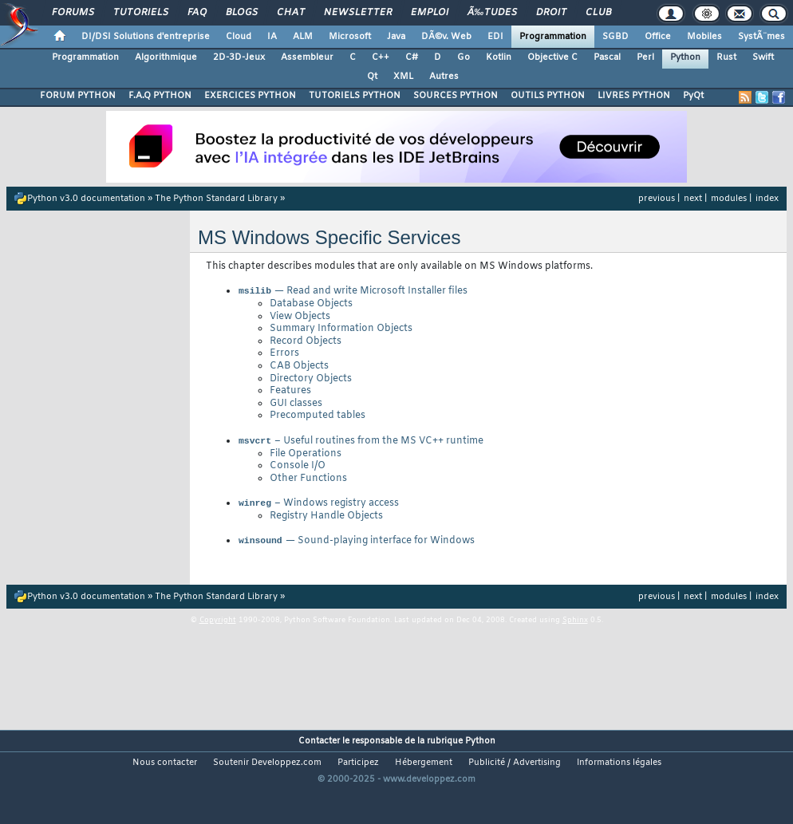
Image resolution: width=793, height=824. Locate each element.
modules (729, 198)
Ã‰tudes (492, 12)
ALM (303, 36)
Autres (444, 76)
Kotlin (498, 57)
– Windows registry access (318, 508)
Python (685, 57)
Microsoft (350, 36)
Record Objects (305, 343)
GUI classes (296, 405)
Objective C (552, 57)
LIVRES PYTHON (634, 95)
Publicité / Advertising (514, 769)
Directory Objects (311, 380)
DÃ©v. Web (446, 36)
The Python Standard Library (216, 198)
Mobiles (704, 36)
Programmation (552, 36)
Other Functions (308, 481)
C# (411, 57)
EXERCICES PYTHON (250, 95)
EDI (495, 36)
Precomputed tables (317, 417)
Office (658, 36)
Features (290, 392)
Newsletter (357, 12)
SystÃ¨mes (761, 36)
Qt (372, 76)
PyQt (693, 95)
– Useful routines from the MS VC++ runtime (360, 444)
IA (272, 36)
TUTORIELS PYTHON (354, 95)
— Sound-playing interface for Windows (356, 547)
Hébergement (423, 769)
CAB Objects (299, 367)
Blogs (241, 12)
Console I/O (297, 469)
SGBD (615, 36)
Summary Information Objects (341, 330)
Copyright (217, 627)
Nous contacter (164, 769)
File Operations (305, 457)
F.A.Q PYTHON (159, 95)
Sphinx (575, 627)
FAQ (197, 12)
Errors (284, 355)
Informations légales (619, 769)
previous (656, 198)
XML (403, 76)
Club (598, 12)
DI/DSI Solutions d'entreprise (145, 36)
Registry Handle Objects (326, 521)
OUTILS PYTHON (548, 95)
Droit (551, 12)
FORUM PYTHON (78, 95)
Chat (290, 12)
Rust (726, 57)
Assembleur (307, 57)
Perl (645, 57)
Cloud (238, 36)
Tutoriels (141, 12)
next (693, 198)
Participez (358, 769)
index (767, 198)
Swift (763, 57)
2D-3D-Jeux (239, 57)
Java (396, 36)
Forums (73, 12)
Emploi (429, 12)
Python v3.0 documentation (86, 198)
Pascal (607, 57)
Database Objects (311, 305)
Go (463, 57)
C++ (380, 57)
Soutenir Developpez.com (267, 769)
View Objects (300, 318)
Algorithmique (166, 57)
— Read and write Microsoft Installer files (353, 292)
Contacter (319, 747)
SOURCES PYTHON (455, 95)
